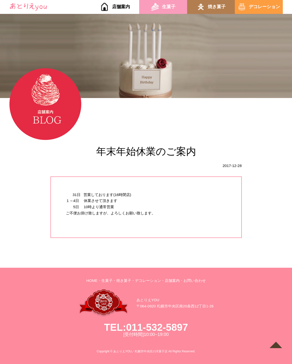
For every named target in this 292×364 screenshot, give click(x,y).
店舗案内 (121, 6)
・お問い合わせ (193, 280)
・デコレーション (146, 280)
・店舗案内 (170, 280)
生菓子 (168, 6)
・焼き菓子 (122, 280)
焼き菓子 (217, 6)
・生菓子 (105, 280)
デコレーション (264, 6)
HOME (92, 280)
